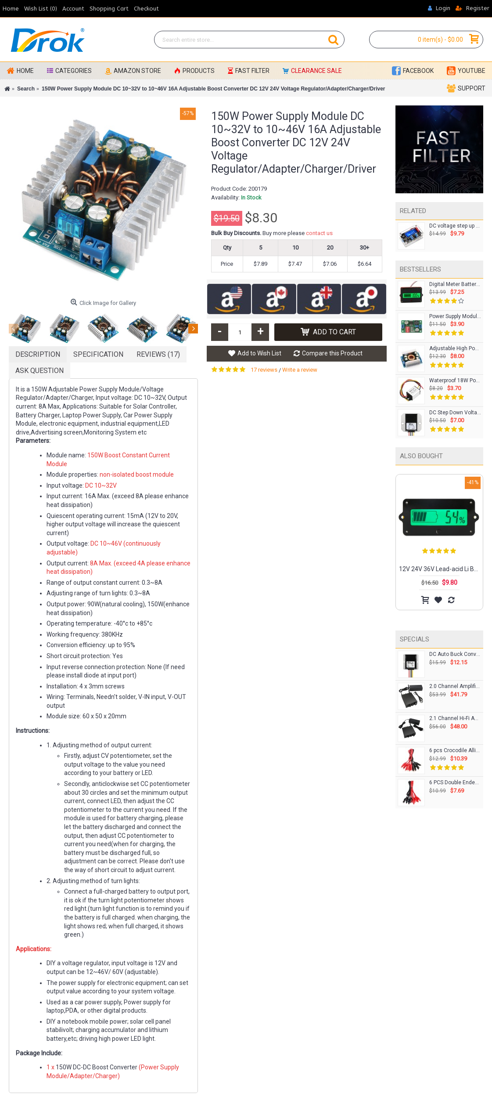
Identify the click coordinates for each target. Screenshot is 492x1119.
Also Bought (421, 456)
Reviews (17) (158, 354)
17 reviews (264, 369)
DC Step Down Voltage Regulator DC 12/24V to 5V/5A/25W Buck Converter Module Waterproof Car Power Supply (455, 413)
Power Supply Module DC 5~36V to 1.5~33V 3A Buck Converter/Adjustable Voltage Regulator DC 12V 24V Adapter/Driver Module (455, 316)
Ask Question (39, 370)
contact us (319, 233)
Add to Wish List (259, 353)
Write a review (299, 369)
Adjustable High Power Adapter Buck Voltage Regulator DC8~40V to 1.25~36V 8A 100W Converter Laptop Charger (455, 348)
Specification (98, 354)
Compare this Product (332, 353)
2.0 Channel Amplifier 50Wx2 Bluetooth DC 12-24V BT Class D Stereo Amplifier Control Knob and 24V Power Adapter (455, 686)
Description (37, 354)
